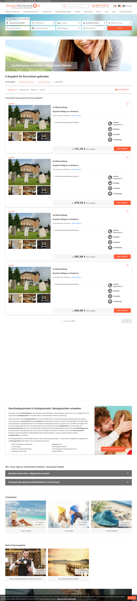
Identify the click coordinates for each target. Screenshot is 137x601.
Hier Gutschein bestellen (113, 449)
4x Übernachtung (60, 215)
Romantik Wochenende (30, 12)
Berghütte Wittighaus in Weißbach (65, 111)
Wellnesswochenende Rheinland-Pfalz (26, 579)
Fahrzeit (14, 19)
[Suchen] (65, 6)
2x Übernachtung (60, 107)
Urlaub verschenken (125, 12)
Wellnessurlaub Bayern (68, 579)
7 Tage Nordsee (111, 531)
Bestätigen (131, 598)
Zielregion (24, 19)
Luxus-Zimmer (46, 12)
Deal (113, 12)
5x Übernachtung (60, 161)
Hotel (106, 12)
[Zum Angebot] (120, 149)
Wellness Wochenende (12, 12)
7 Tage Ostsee (25, 531)
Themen (77, 12)
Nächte (98, 12)
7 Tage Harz (68, 531)
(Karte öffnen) (76, 116)
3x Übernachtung (60, 269)
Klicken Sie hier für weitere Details (66, 599)
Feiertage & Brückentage (63, 12)
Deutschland (88, 12)
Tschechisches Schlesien (61, 115)
